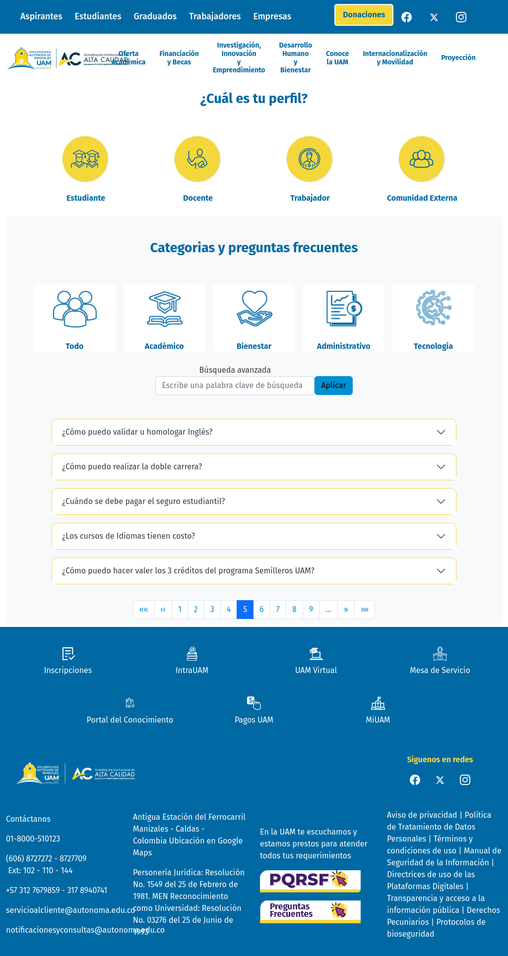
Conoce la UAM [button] (337, 58)
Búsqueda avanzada (235, 370)
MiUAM (378, 720)
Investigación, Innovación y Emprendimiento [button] (239, 58)
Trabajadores (215, 16)
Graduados (155, 16)
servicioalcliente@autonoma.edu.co (70, 910)
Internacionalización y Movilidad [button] (395, 58)
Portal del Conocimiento (130, 720)
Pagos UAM (254, 720)
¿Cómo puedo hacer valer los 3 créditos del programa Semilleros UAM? (188, 570)
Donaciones (364, 14)
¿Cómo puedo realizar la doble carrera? (132, 466)
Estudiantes (98, 16)
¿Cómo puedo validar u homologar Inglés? (137, 432)
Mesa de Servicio (440, 670)
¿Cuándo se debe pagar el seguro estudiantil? (143, 501)
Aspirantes (41, 16)
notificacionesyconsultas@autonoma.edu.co (85, 930)
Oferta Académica (129, 58)
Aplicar (333, 385)
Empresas (273, 16)
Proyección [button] (458, 58)
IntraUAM (192, 670)
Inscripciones (68, 670)
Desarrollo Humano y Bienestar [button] (296, 58)
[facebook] (407, 16)
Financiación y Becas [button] (178, 58)
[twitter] (435, 16)
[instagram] (462, 16)
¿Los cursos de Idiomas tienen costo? (128, 536)
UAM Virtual (316, 670)
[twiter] (440, 779)
